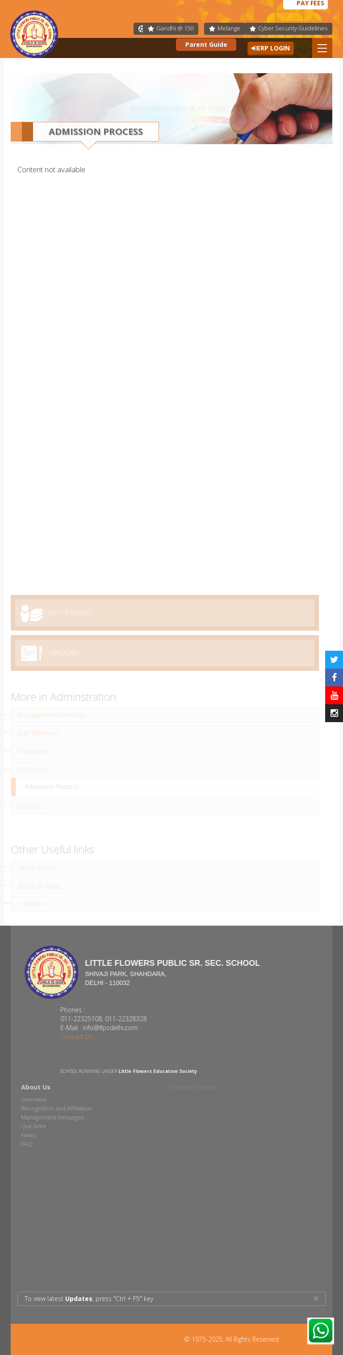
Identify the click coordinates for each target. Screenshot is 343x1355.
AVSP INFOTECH (303, 1339)
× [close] (316, 1298)
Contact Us (83, 1036)
